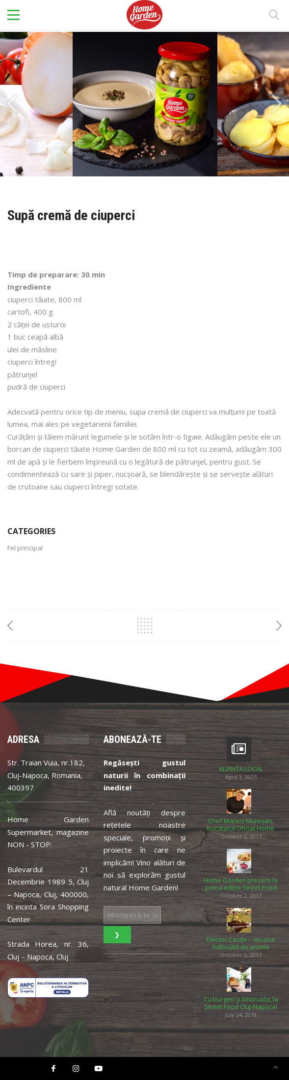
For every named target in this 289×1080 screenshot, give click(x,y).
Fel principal (25, 547)
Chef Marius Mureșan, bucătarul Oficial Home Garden (240, 824)
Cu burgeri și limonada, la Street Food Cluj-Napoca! (241, 1003)
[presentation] (12, 104)
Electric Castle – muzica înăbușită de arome (241, 943)
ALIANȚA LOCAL (241, 769)
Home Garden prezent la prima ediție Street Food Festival (241, 884)
